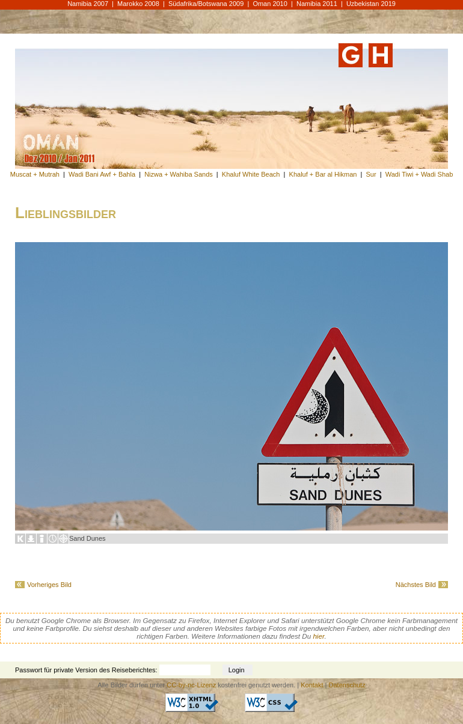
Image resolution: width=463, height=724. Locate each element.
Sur (371, 174)
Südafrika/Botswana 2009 (206, 3)
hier (318, 636)
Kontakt (312, 685)
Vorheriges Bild (49, 584)
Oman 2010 (270, 3)
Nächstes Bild (416, 584)
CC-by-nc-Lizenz (191, 685)
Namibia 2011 (316, 3)
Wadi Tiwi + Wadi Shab (419, 174)
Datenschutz (347, 685)
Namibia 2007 (87, 3)
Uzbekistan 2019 (371, 3)
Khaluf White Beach (251, 174)
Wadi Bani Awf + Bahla (102, 174)
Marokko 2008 (138, 3)
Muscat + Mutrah (35, 174)
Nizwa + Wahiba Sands (178, 174)
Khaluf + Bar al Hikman (323, 174)
